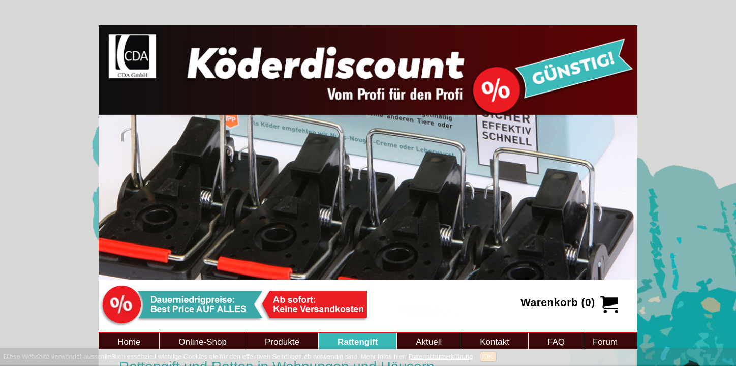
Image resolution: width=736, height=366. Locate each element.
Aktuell (429, 342)
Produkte (282, 342)
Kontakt (494, 342)
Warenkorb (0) (557, 302)
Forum (605, 342)
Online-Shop (202, 342)
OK (488, 356)
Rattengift (358, 342)
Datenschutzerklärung (441, 356)
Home (128, 342)
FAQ (556, 342)
